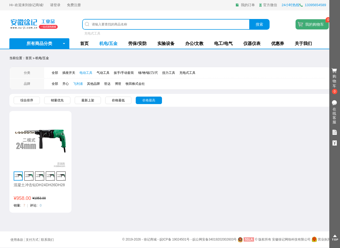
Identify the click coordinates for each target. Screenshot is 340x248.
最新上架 (87, 100)
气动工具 (103, 73)
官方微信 (270, 5)
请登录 (55, 5)
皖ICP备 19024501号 (175, 239)
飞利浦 (78, 84)
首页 (84, 43)
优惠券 (277, 43)
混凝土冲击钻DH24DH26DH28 (39, 185)
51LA (249, 239)
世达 (107, 84)
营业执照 (324, 239)
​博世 (118, 84)
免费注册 (74, 5)
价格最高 (148, 100)
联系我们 (47, 240)
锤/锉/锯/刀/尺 (148, 73)
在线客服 (334, 115)
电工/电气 (223, 43)
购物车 (334, 81)
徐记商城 (36, 5)
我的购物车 (314, 24)
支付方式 (32, 240)
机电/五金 (108, 43)
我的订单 (248, 5)
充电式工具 (92, 33)
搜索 (259, 24)
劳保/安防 (137, 43)
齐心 (65, 84)
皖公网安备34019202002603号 (214, 239)
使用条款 (16, 240)
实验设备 (166, 43)
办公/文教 (194, 43)
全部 (55, 73)
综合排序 (26, 100)
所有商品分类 (39, 43)
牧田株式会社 (135, 84)
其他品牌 (93, 84)
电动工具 (86, 73)
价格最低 (118, 100)
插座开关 (68, 73)
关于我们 (303, 43)
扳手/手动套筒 (124, 73)
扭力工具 (168, 73)
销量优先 (57, 100)
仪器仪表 (251, 43)
